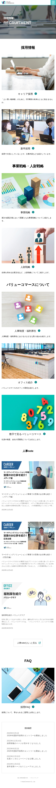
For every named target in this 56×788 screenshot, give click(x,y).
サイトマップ (34, 777)
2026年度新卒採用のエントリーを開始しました (28, 734)
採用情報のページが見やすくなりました (28, 742)
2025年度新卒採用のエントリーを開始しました (28, 749)
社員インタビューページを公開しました (28, 757)
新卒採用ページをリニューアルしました (28, 765)
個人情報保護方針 (23, 777)
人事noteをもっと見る (28, 643)
